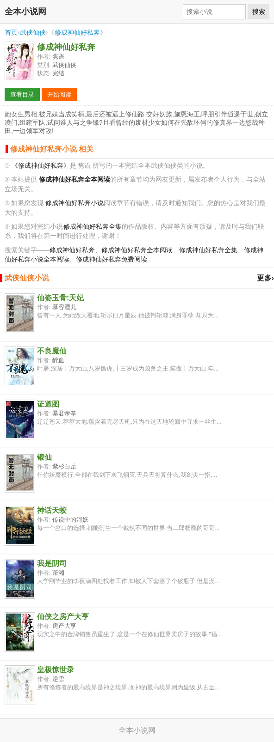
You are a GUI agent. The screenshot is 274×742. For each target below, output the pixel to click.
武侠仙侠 (33, 32)
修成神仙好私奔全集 (92, 226)
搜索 (258, 11)
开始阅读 (59, 94)
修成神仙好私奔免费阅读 (111, 259)
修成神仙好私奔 (77, 32)
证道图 (48, 404)
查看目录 (22, 94)
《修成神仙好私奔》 (41, 165)
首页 (11, 32)
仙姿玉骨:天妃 (60, 298)
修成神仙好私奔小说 (74, 203)
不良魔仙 (52, 351)
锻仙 (44, 457)
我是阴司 (52, 563)
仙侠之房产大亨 (63, 616)
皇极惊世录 (55, 670)
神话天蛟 (52, 510)
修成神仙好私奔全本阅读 (137, 250)
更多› (265, 278)
